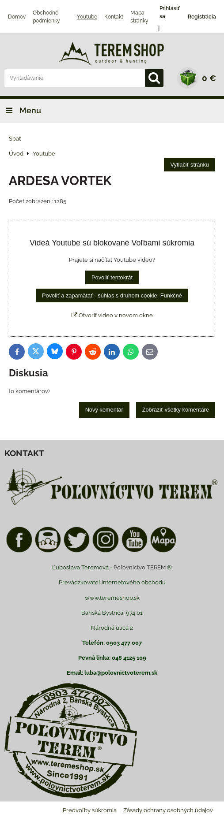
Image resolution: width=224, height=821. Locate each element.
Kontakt (113, 17)
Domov (17, 17)
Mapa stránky (139, 17)
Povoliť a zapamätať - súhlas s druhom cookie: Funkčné (112, 295)
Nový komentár (104, 409)
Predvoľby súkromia (90, 810)
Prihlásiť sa (169, 12)
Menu (20, 110)
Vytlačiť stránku (189, 164)
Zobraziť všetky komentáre (175, 409)
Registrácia (202, 17)
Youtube (87, 17)
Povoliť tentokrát (112, 277)
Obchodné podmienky (46, 17)
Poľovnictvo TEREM (140, 567)
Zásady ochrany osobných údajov (168, 810)
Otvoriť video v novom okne (112, 315)
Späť (15, 138)
